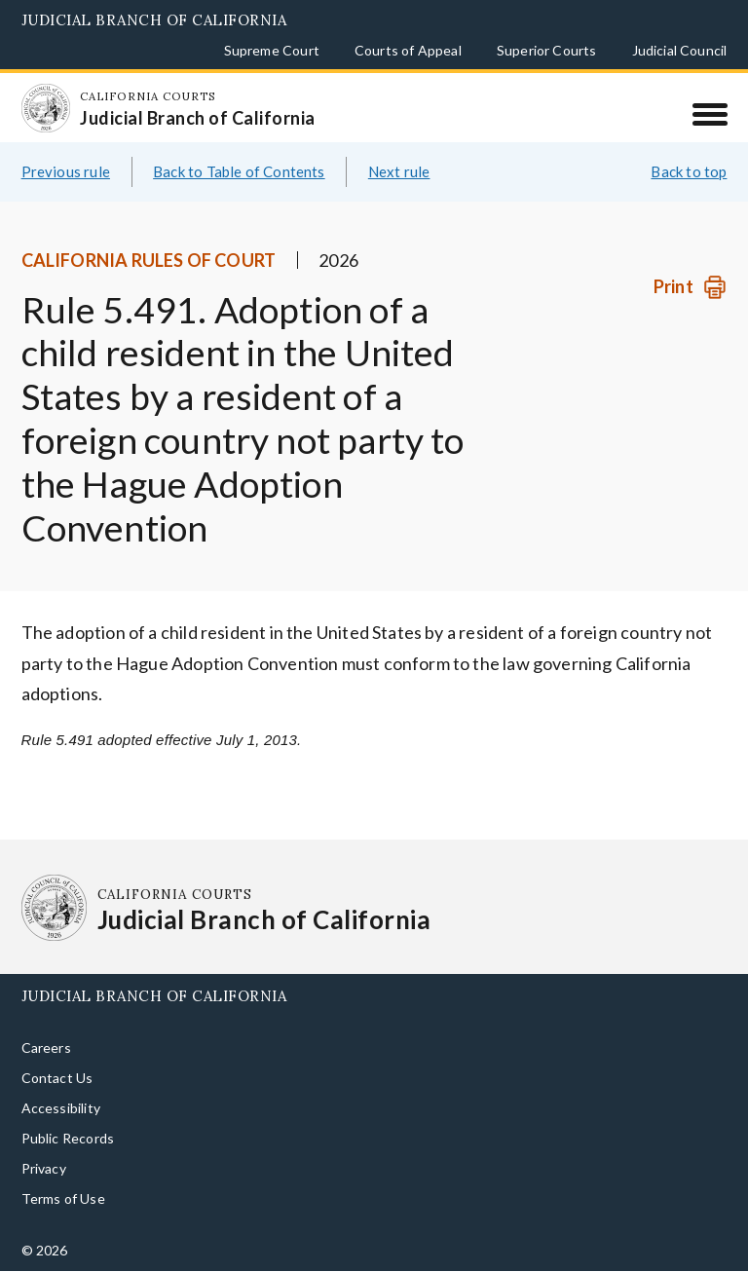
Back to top (689, 171)
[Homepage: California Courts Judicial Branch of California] (45, 108)
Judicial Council (680, 50)
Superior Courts (547, 50)
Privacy (43, 1168)
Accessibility (60, 1108)
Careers (46, 1047)
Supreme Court (271, 50)
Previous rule (65, 171)
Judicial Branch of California (154, 20)
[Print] (690, 287)
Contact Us (57, 1077)
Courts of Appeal (408, 50)
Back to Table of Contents (239, 171)
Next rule (399, 171)
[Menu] (709, 114)
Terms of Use (63, 1198)
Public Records (68, 1138)
